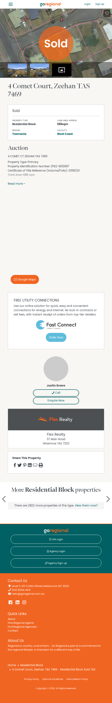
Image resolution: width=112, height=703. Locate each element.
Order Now (56, 337)
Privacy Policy (31, 679)
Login (87, 4)
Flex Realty (56, 434)
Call (56, 392)
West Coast (65, 134)
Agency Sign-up (56, 563)
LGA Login (56, 539)
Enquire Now (56, 400)
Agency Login (56, 551)
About (11, 619)
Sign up (99, 4)
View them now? (86, 505)
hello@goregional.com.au (28, 594)
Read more (16, 183)
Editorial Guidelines (52, 679)
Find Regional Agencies (22, 627)
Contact (13, 631)
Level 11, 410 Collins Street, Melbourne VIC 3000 (40, 586)
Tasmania (19, 134)
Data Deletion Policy (77, 679)
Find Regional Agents (21, 623)
